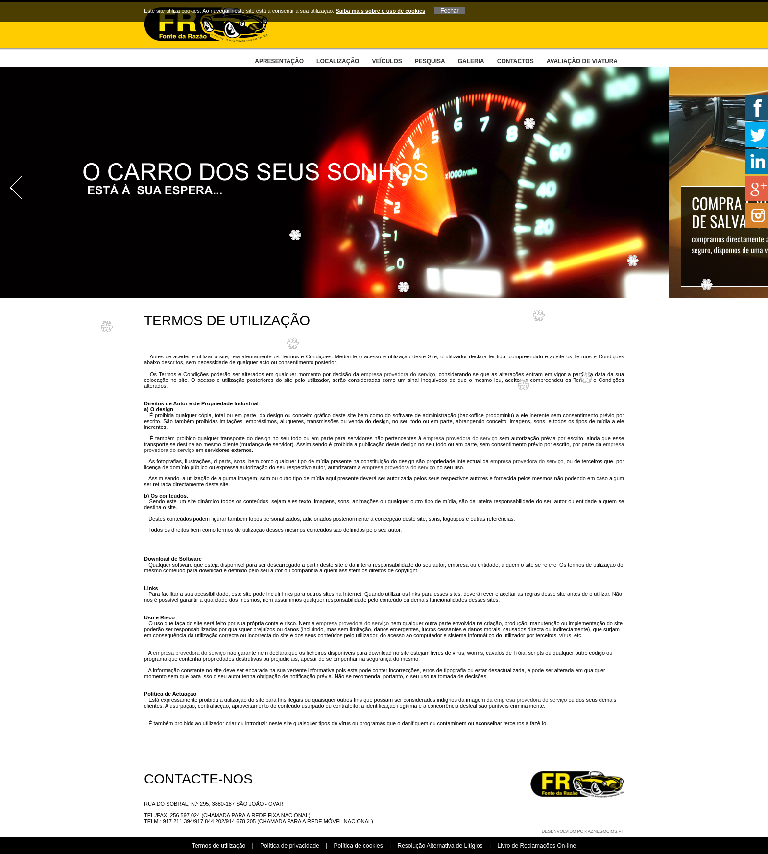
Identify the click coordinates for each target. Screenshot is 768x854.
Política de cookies (358, 845)
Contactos (515, 61)
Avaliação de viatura (582, 61)
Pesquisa (430, 61)
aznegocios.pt (606, 831)
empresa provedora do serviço (398, 374)
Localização (337, 61)
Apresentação (279, 61)
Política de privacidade (289, 845)
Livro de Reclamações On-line (536, 845)
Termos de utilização (218, 845)
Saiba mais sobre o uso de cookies (380, 11)
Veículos (387, 61)
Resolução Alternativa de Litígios (439, 845)
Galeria (471, 61)
